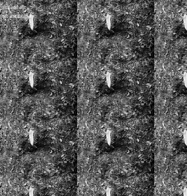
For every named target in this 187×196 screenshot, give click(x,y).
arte (22, 6)
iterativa (24, 16)
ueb (5, 16)
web (6, 6)
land (14, 6)
